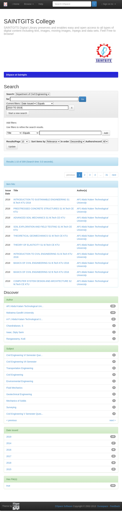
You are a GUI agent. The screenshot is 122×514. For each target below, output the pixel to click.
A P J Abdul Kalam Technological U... (24, 319)
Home (15, 4)
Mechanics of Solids (16, 401)
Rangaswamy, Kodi (15, 339)
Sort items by (38, 141)
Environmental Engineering (19, 381)
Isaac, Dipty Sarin (15, 332)
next (114, 175)
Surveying (11, 407)
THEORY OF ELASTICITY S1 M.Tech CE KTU (37, 245)
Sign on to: (109, 4)
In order (65, 141)
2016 (8, 449)
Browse (29, 4)
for (7, 99)
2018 (8, 463)
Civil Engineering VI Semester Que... (24, 355)
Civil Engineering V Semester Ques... (24, 414)
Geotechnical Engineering (19, 394)
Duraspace (102, 506)
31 (106, 175)
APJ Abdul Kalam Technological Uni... (24, 306)
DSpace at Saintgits (16, 74)
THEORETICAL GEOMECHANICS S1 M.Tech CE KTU (41, 236)
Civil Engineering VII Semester (21, 361)
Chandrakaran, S (14, 325)
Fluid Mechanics (14, 387)
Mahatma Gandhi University (20, 312)
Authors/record (93, 141)
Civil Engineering (14, 374)
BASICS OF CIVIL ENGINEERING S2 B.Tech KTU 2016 (41, 272)
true (8, 485)
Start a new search (17, 113)
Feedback (115, 506)
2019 (8, 436)
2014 (8, 443)
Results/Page (13, 141)
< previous (11, 420)
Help (40, 4)
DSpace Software (63, 506)
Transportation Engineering (19, 368)
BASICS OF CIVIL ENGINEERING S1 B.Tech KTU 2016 (41, 263)
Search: (10, 94)
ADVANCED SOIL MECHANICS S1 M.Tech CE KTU (39, 217)
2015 (8, 469)
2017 (8, 456)
